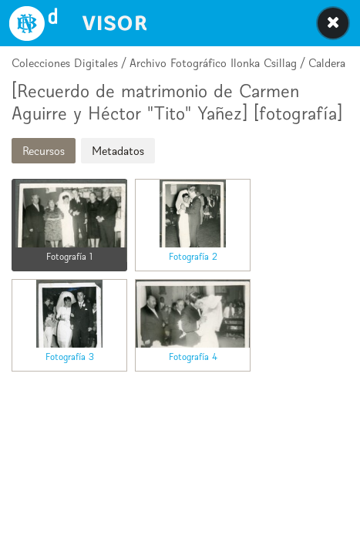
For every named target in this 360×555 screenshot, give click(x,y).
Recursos (43, 150)
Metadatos (118, 150)
